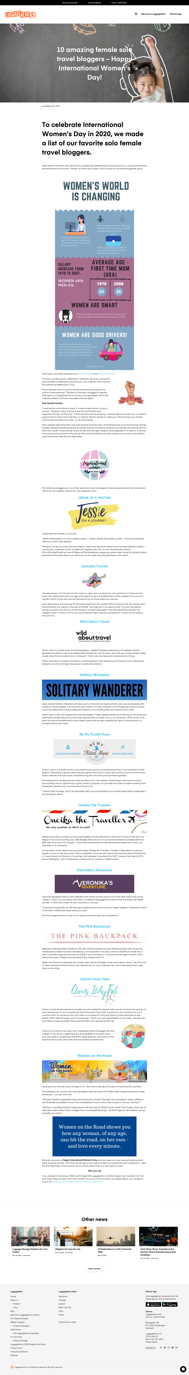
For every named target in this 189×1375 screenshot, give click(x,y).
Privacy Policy (16, 1348)
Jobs (15, 1307)
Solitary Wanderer (94, 674)
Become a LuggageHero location (24, 1314)
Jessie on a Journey (94, 497)
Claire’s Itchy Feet (94, 979)
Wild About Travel (94, 621)
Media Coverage (20, 1340)
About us (14, 1300)
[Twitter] (164, 1347)
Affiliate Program (17, 1322)
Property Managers (21, 1325)
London (62, 1303)
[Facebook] (160, 1347)
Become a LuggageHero (153, 13)
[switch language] (136, 14)
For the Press (16, 1337)
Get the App (176, 13)
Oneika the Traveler (94, 804)
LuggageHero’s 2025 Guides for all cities (28, 1344)
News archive (94, 1268)
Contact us (150, 1347)
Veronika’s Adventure (94, 869)
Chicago (62, 1300)
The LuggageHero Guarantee (26, 1333)
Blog (12, 1311)
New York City (65, 1307)
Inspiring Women (106, 373)
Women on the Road (94, 1055)
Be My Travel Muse (94, 734)
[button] (183, 1369)
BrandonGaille (85, 373)
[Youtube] (172, 1347)
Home (13, 1296)
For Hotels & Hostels (19, 1318)
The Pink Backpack (94, 926)
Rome (61, 1314)
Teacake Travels (94, 566)
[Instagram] (168, 1347)
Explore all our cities (67, 1322)
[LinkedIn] (176, 1347)
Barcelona (63, 1296)
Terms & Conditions (19, 1351)
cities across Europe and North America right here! (77, 1181)
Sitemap (14, 1355)
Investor (16, 1303)
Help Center (15, 1329)
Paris (61, 1311)
